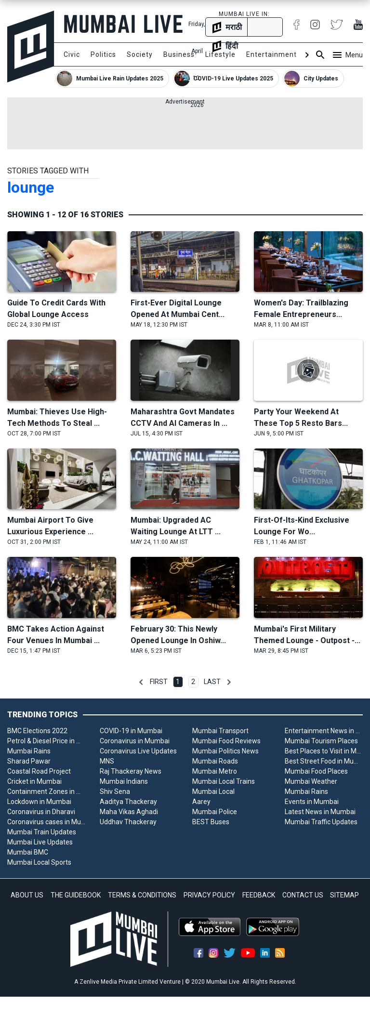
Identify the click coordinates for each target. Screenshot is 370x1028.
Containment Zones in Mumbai (46, 791)
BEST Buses (210, 822)
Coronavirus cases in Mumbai (46, 822)
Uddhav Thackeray (128, 822)
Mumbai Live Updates (40, 842)
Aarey (201, 801)
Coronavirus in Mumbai (135, 741)
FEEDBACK (258, 895)
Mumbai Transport (220, 731)
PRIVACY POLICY (209, 895)
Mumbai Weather (311, 781)
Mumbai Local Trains (223, 781)
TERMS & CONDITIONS (142, 895)
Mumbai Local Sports (39, 862)
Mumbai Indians (124, 781)
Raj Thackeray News (130, 771)
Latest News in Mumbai (320, 812)
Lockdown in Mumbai (39, 801)
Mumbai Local (213, 791)
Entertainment (271, 54)
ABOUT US (27, 895)
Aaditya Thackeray (128, 801)
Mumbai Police (214, 812)
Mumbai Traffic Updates (321, 822)
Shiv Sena (115, 791)
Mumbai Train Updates (41, 832)
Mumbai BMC (27, 852)
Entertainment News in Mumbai (324, 731)
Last (212, 681)
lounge (30, 187)
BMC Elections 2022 (37, 731)
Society (140, 54)
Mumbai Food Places (316, 771)
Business (179, 54)
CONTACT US (302, 895)
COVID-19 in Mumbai (131, 731)
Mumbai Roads (215, 761)
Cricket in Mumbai (34, 781)
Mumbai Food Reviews (226, 741)
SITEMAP (344, 895)
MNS (107, 761)
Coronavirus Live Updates (138, 751)
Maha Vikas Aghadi (129, 812)
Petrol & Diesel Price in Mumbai (46, 741)
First (159, 681)
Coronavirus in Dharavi (41, 812)
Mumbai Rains (29, 751)
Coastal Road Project (39, 771)
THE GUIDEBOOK (76, 895)
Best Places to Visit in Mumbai (324, 751)
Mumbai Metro (214, 771)
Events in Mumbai (312, 801)
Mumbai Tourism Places (321, 741)
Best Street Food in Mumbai (324, 761)
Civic (72, 54)
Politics (103, 54)
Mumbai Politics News (225, 751)
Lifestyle (220, 54)
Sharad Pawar (29, 761)
